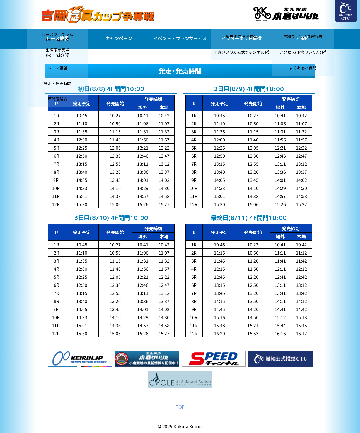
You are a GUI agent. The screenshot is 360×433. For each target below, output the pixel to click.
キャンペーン (118, 38)
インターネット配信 (241, 38)
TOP (180, 406)
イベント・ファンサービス (180, 38)
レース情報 (57, 38)
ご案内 (303, 38)
